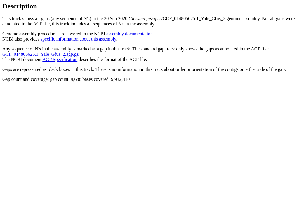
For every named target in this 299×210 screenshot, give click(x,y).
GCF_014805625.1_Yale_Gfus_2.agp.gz (40, 54)
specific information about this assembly (78, 38)
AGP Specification (59, 59)
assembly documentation (129, 33)
